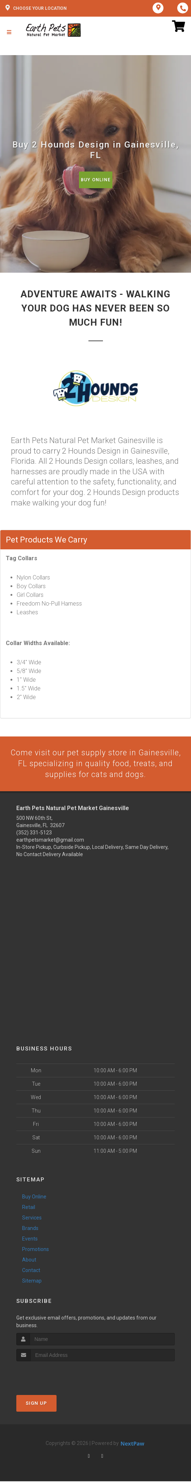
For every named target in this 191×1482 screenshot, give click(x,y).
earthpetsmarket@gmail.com (50, 840)
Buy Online (95, 179)
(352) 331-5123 (34, 833)
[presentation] (55, 1376)
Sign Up (36, 1404)
